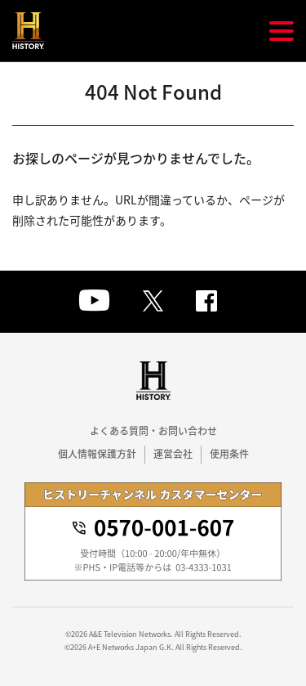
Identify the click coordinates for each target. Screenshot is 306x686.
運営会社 (173, 453)
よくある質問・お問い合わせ (153, 431)
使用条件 (229, 453)
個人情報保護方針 (97, 453)
